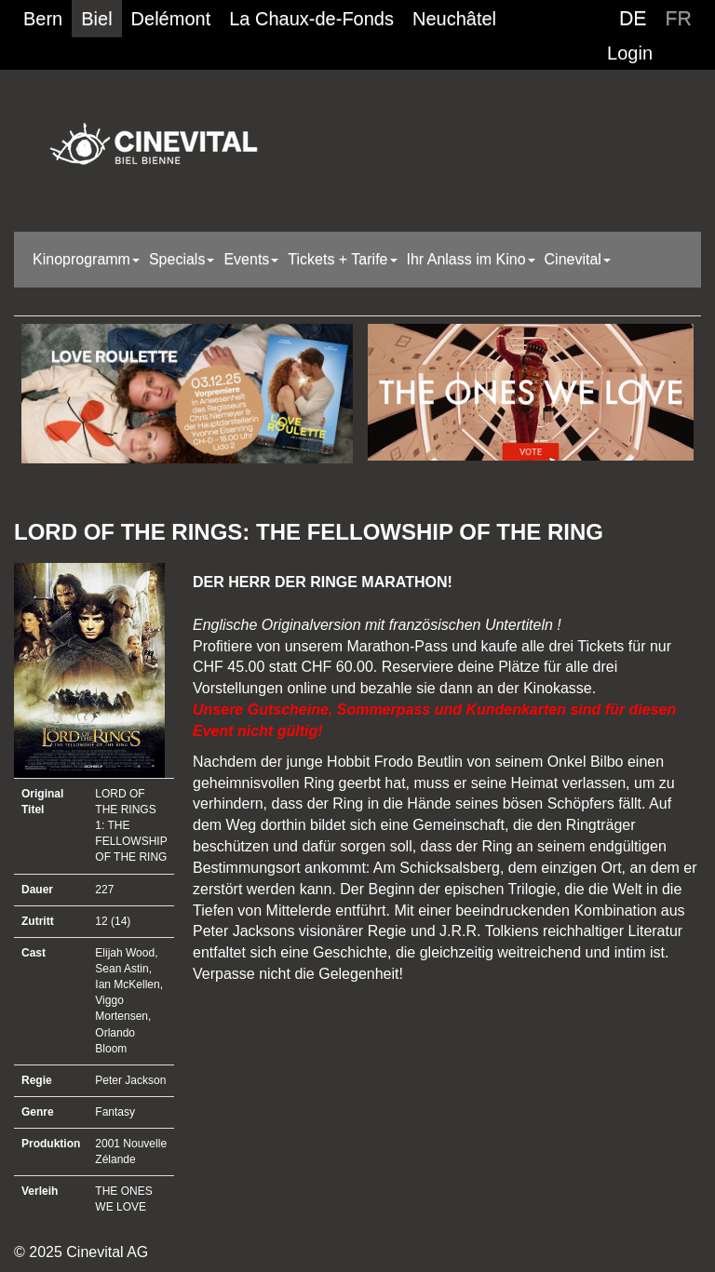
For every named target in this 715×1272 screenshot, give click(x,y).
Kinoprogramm (86, 259)
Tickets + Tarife (342, 259)
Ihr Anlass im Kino (471, 259)
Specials (181, 259)
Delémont (171, 18)
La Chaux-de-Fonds (311, 18)
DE (633, 18)
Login (630, 53)
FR (679, 18)
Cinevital (578, 259)
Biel (96, 18)
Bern (42, 18)
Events (250, 259)
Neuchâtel (454, 18)
